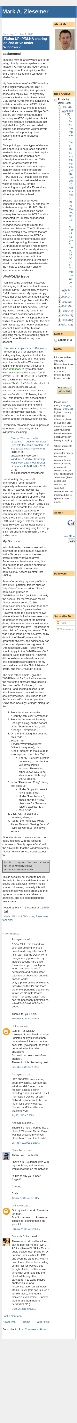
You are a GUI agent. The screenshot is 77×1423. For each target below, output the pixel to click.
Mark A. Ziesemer (25, 11)
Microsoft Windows (23, 915)
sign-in (65, 402)
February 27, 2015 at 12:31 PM (26, 1228)
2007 (65, 324)
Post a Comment (12, 1315)
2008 (65, 320)
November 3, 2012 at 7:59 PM (25, 1018)
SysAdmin (42, 915)
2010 (65, 310)
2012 (65, 301)
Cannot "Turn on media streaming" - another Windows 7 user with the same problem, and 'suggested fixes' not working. (30, 442)
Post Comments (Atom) (33, 1328)
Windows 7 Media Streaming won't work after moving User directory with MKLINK (28, 462)
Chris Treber (19, 1149)
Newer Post (9, 1320)
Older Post (43, 1320)
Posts (62, 622)
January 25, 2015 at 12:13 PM (25, 1197)
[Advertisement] (39, 23)
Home (26, 1320)
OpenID (69, 409)
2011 (65, 306)
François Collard (21, 1235)
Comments (65, 629)
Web (66, 536)
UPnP (5, 348)
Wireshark (15, 369)
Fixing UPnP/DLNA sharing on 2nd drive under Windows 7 (25, 43)
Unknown (17, 1025)
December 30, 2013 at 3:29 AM (26, 1142)
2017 (65, 106)
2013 (65, 297)
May (67, 289)
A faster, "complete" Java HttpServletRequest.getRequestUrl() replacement (71, 158)
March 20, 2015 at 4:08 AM (24, 1308)
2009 (65, 315)
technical (7, 918)
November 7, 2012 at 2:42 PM (25, 1066)
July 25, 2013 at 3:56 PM (23, 1114)
